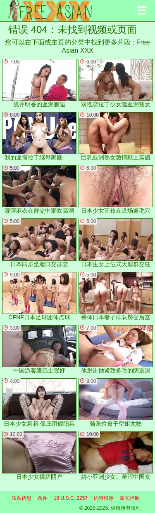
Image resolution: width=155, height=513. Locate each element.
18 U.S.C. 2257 (71, 498)
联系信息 (21, 498)
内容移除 (104, 498)
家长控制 (130, 498)
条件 (43, 498)
